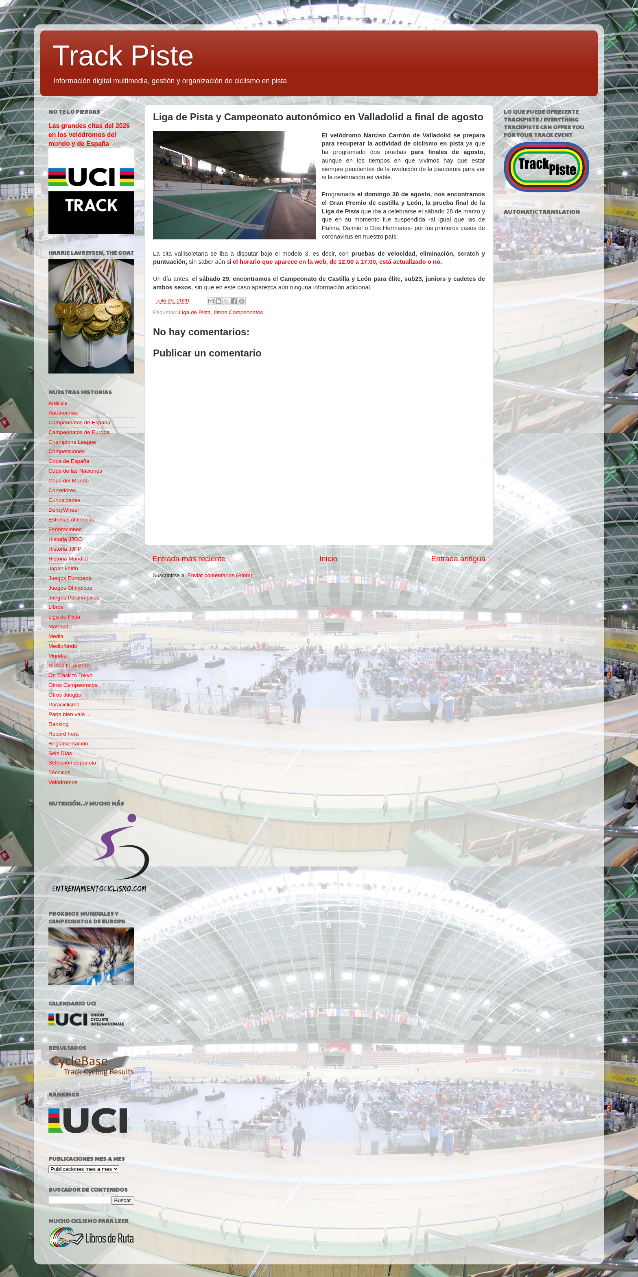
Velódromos (62, 782)
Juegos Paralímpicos (73, 598)
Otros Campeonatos (238, 312)
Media (55, 636)
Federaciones (65, 529)
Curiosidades (64, 500)
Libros (55, 607)
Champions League (72, 442)
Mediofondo (62, 646)
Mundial (58, 656)
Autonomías (63, 413)
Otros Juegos (64, 695)
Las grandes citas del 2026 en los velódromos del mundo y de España (89, 134)
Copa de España (69, 461)
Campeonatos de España (79, 422)
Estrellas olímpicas (71, 520)
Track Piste (123, 56)
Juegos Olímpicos (70, 588)
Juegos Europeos (69, 578)
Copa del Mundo (68, 481)
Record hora (63, 734)
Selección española (72, 763)
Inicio (328, 558)
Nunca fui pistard (69, 665)
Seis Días (60, 753)
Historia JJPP (64, 549)
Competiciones (66, 451)
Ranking (58, 724)
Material (58, 626)
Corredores (62, 490)
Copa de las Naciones (75, 471)
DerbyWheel (63, 510)
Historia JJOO (65, 539)
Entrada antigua (458, 558)
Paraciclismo (64, 704)
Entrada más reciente (189, 558)
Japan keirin (63, 568)
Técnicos (59, 772)
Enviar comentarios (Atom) (220, 575)
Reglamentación (68, 744)
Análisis (58, 403)
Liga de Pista (195, 312)
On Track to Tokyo (70, 675)
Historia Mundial (68, 559)
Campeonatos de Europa (78, 432)
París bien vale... (69, 714)
